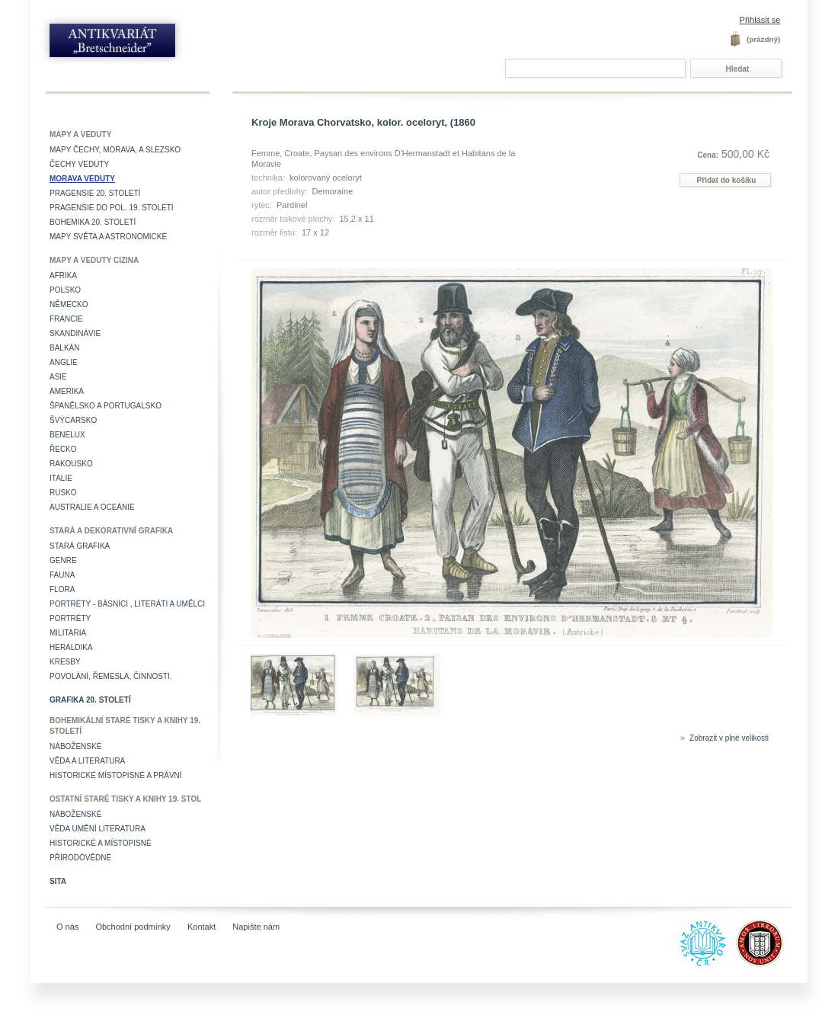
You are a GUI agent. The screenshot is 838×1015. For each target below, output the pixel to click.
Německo (69, 304)
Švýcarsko (73, 420)
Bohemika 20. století (93, 222)
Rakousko (71, 463)
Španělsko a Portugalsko (106, 406)
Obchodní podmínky (132, 926)
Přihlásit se (760, 19)
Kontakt (201, 926)
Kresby (65, 662)
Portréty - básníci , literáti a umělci (127, 604)
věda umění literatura (98, 828)
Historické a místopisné (101, 843)
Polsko (65, 290)
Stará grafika (80, 546)
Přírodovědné (80, 857)
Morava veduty (82, 179)
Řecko (63, 449)
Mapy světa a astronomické (108, 236)
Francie (66, 319)
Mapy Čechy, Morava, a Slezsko (115, 150)
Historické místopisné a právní (116, 775)
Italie (61, 478)
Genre (63, 560)
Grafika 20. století (90, 700)
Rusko (63, 492)
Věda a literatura (87, 761)
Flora (62, 589)
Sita (58, 881)
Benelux (67, 435)
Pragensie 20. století (95, 193)
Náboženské (75, 746)
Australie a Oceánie (92, 507)
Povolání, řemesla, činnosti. (111, 676)
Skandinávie (75, 333)
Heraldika (71, 647)
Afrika (63, 275)
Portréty (70, 618)
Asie (58, 377)
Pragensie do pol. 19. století (112, 207)
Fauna (62, 575)
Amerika (67, 391)
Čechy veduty (79, 164)
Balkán (64, 348)
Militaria (68, 633)
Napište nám (256, 926)
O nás (67, 926)
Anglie (64, 362)
